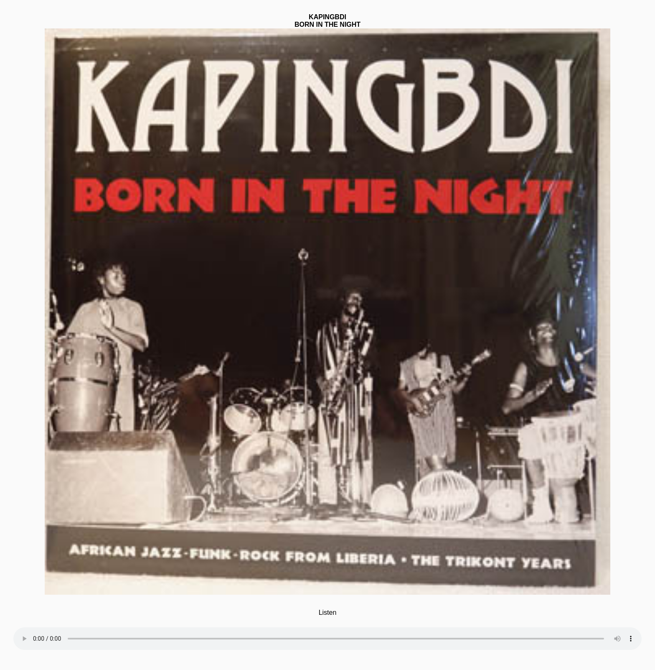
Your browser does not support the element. (327, 633)
